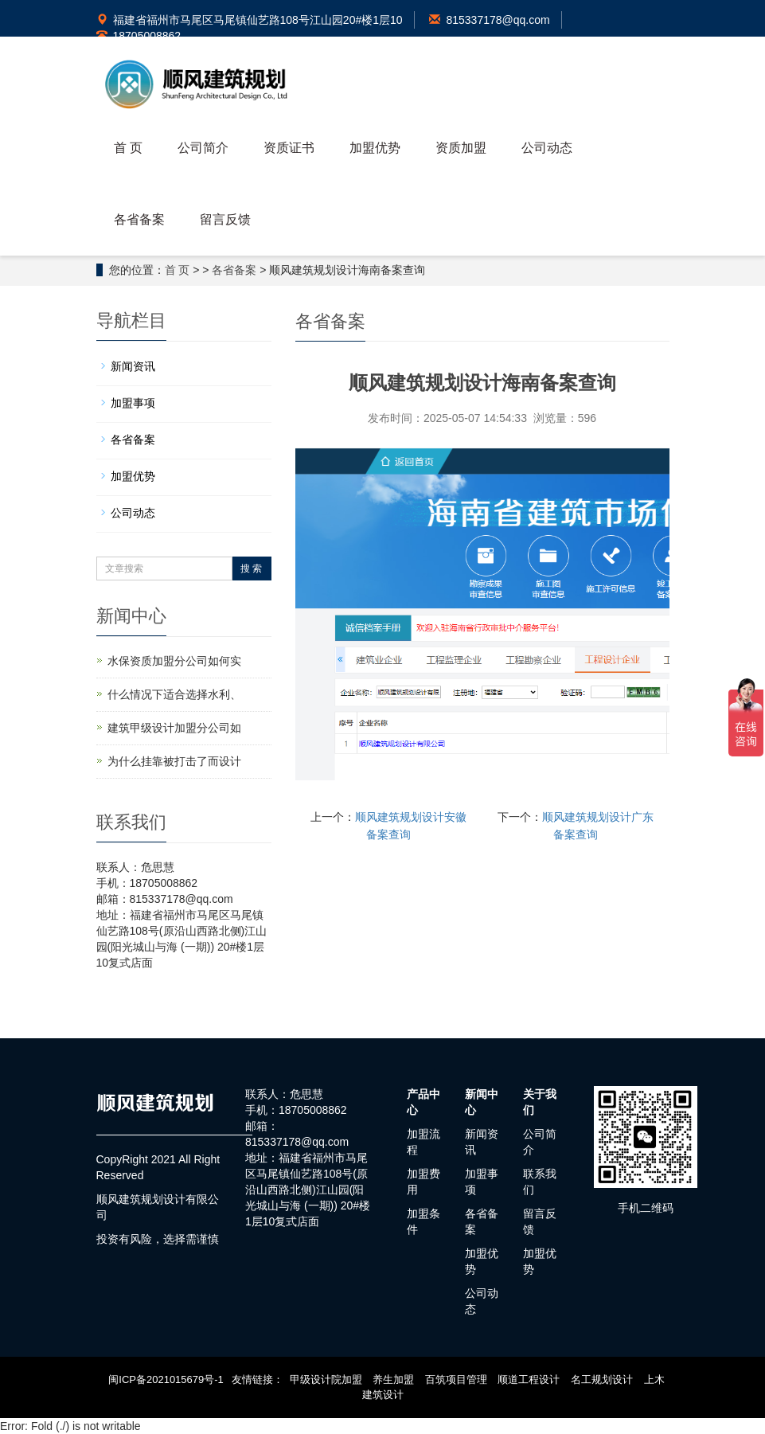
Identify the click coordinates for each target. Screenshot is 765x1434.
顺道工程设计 (529, 1379)
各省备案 (139, 219)
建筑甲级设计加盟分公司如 (174, 727)
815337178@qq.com (489, 20)
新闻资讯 (133, 366)
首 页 (128, 147)
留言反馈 (225, 219)
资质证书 (288, 147)
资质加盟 (460, 147)
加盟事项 (133, 403)
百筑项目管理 (456, 1379)
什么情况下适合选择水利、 (174, 694)
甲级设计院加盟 (326, 1379)
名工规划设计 (602, 1379)
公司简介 (203, 147)
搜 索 (251, 568)
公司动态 (546, 147)
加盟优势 (374, 147)
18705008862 (138, 35)
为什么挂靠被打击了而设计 (174, 761)
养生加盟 (393, 1379)
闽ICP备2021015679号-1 (166, 1379)
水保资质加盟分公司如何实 (174, 660)
